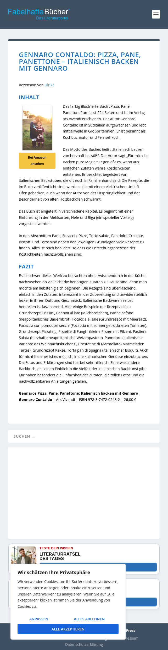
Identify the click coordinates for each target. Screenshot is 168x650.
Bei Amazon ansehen (37, 160)
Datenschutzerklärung (84, 644)
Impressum (128, 638)
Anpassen (38, 618)
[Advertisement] (84, 496)
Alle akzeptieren (68, 629)
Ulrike (49, 84)
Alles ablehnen (89, 618)
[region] (68, 602)
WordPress (126, 630)
